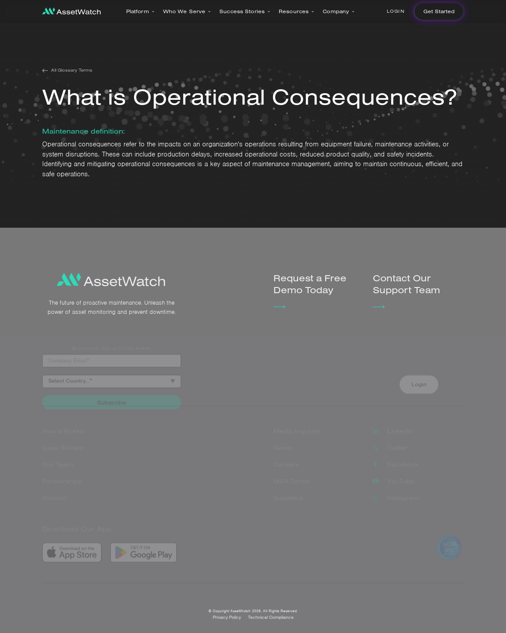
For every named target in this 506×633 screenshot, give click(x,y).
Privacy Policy (227, 622)
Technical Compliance (271, 622)
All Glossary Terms (71, 70)
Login (395, 11)
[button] (140, 11)
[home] (71, 11)
